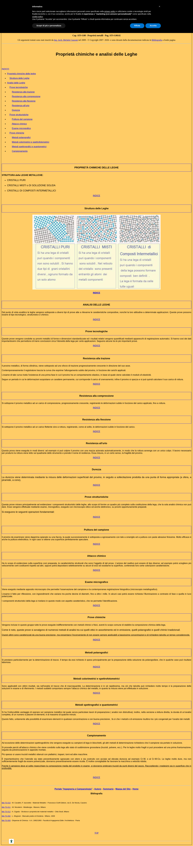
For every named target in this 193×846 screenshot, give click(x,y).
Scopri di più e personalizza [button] (48, 26)
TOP (96, 833)
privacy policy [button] (110, 11)
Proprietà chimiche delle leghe (21, 74)
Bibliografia (157, 40)
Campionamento (96, 735)
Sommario (108, 789)
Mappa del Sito (123, 789)
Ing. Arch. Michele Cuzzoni (66, 40)
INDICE (96, 196)
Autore (97, 789)
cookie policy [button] (37, 17)
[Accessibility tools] (11, 841)
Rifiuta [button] (137, 26)
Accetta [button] (153, 26)
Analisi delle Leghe (16, 83)
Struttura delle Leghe (96, 208)
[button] (159, 6)
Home (135, 789)
